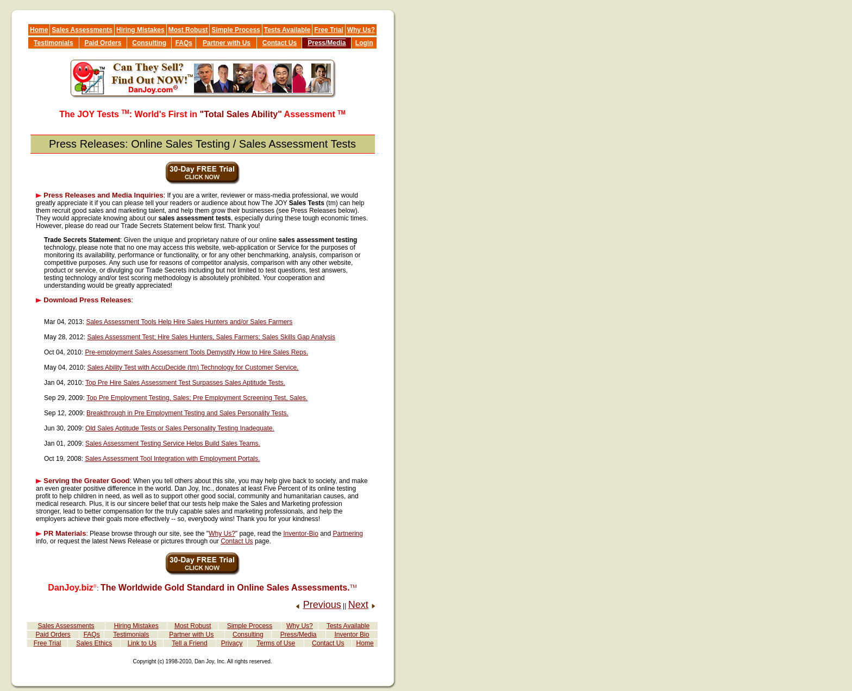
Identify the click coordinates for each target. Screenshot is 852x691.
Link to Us (142, 643)
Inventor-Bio (300, 533)
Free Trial (328, 30)
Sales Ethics (94, 643)
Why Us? (361, 30)
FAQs (184, 43)
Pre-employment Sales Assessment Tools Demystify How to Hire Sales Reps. (196, 352)
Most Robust (188, 30)
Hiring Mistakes (140, 30)
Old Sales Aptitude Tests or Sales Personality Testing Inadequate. (179, 428)
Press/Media (327, 43)
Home (39, 30)
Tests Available (287, 30)
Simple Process (235, 30)
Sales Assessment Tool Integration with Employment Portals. (172, 458)
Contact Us (279, 43)
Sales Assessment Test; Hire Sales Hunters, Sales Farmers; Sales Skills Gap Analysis (211, 337)
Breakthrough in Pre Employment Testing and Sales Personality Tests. (187, 413)
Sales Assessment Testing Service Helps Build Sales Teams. (172, 443)
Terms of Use (276, 643)
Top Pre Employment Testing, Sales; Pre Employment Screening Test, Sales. (197, 398)
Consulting (149, 43)
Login (364, 43)
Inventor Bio (351, 634)
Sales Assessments (82, 30)
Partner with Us (226, 43)
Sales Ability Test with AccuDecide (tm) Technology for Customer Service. (192, 367)
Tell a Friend (189, 643)
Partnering (348, 533)
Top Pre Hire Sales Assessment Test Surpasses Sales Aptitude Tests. (185, 382)
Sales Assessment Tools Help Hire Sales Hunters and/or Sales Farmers (189, 322)
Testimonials (53, 43)
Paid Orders (102, 43)
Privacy (231, 643)
